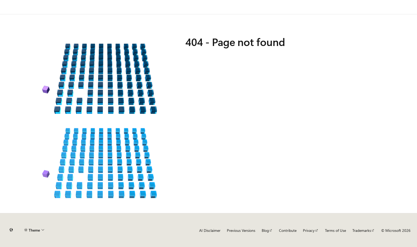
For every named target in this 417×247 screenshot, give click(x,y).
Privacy (309, 230)
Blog (265, 230)
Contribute (288, 230)
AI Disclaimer (209, 230)
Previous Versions (241, 230)
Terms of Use (335, 230)
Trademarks (361, 230)
